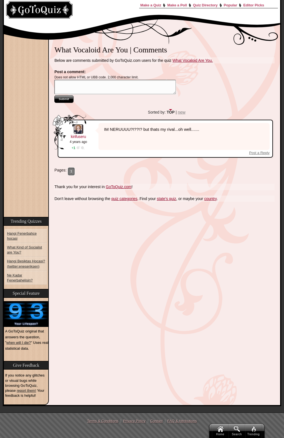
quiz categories (124, 198)
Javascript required (115, 87)
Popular (230, 5)
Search (237, 431)
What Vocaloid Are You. (193, 60)
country (210, 198)
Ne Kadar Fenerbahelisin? (20, 277)
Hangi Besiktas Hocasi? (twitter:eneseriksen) (26, 263)
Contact (156, 421)
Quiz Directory (205, 5)
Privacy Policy (134, 421)
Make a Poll (177, 5)
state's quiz (166, 198)
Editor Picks (253, 5)
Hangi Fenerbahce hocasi (22, 235)
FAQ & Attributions (182, 421)
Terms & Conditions (102, 421)
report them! (26, 390)
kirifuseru (78, 136)
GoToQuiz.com (118, 187)
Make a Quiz (150, 5)
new (182, 112)
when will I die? (18, 342)
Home (220, 431)
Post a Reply (259, 153)
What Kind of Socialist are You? (24, 249)
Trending (253, 431)
